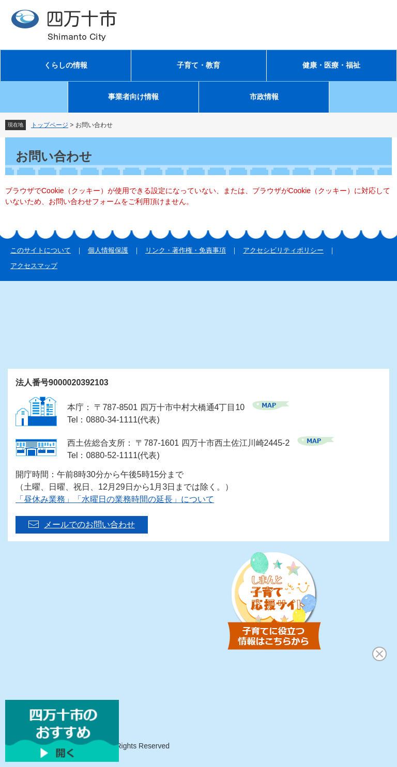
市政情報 (264, 97)
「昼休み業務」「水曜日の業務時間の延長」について (115, 499)
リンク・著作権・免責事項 (185, 250)
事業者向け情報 (133, 97)
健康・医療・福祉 (331, 65)
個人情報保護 (108, 250)
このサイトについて (40, 250)
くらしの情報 (65, 65)
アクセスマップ (33, 266)
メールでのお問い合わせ (89, 524)
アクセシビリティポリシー (283, 250)
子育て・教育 (198, 65)
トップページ (49, 125)
